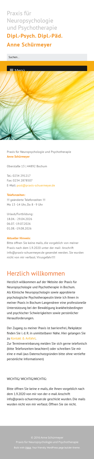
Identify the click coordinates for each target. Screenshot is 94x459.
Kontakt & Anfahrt (23, 338)
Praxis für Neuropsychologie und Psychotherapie (32, 20)
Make (28, 447)
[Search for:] (47, 57)
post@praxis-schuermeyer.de (36, 185)
